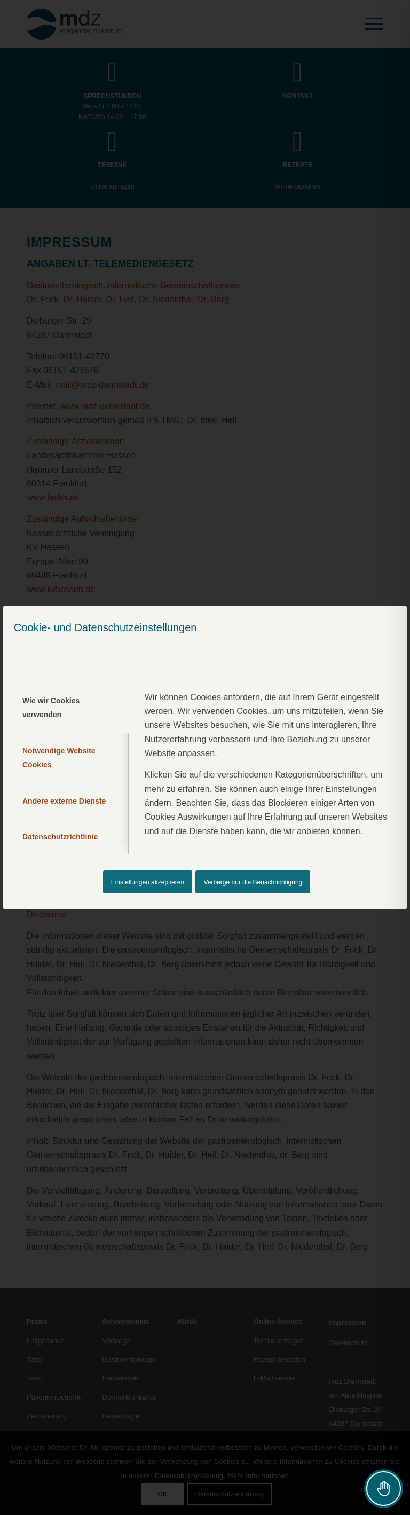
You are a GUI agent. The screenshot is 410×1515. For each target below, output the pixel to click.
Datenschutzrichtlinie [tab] (60, 837)
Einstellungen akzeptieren (147, 882)
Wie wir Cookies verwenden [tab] (51, 707)
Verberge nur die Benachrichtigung (253, 882)
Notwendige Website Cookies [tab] (59, 758)
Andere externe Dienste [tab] (64, 801)
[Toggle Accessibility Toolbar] (383, 1488)
